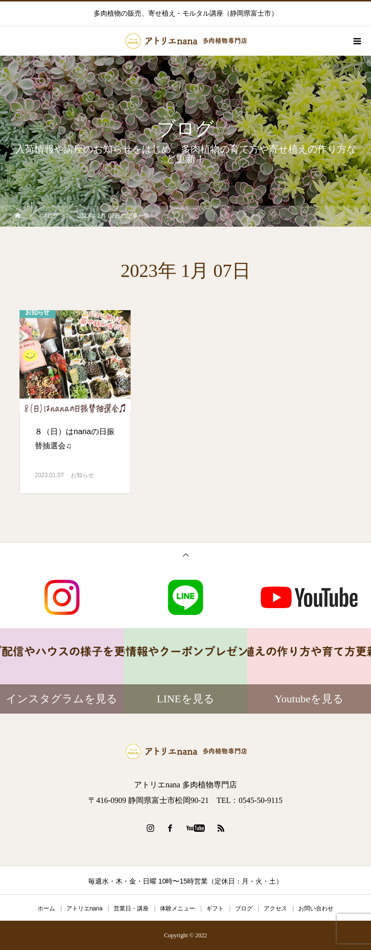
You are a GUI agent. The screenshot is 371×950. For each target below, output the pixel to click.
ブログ (244, 908)
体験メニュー (177, 908)
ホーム (46, 908)
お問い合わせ (315, 908)
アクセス (275, 908)
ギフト (215, 908)
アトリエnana (84, 908)
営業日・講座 (131, 908)
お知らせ (82, 475)
